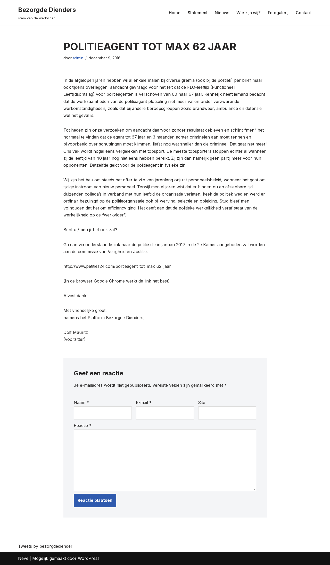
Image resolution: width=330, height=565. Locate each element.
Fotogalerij (278, 12)
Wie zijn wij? (248, 12)
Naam (81, 402)
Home (174, 12)
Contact (303, 12)
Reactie (83, 425)
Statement (198, 12)
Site (201, 402)
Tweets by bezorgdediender (45, 546)
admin (78, 58)
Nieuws (222, 12)
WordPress (89, 558)
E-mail (144, 402)
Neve (23, 558)
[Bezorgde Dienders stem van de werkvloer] (47, 13)
